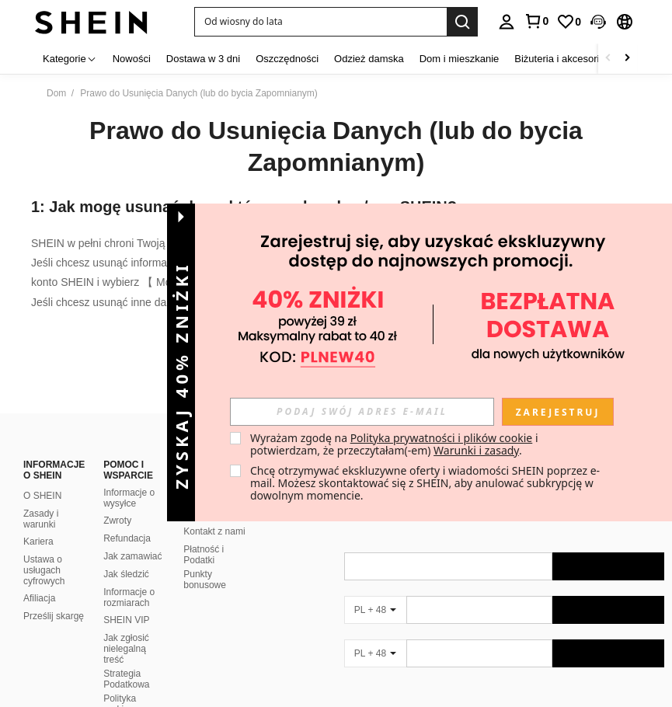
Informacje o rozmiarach (129, 579)
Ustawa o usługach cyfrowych (43, 551)
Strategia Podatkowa (126, 660)
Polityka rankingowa (127, 685)
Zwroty (117, 501)
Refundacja (127, 519)
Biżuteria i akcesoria (559, 58)
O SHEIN (42, 477)
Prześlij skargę (53, 597)
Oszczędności (287, 58)
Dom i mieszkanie (460, 58)
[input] (362, 412)
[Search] (462, 22)
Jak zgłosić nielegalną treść (126, 630)
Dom (56, 93)
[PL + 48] (375, 591)
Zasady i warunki (40, 500)
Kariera (38, 522)
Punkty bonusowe (204, 561)
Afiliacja (39, 579)
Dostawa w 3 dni (203, 58)
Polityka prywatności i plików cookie (441, 437)
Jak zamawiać (132, 537)
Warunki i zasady (476, 450)
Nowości (132, 58)
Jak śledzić (126, 555)
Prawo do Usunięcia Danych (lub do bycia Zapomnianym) (336, 147)
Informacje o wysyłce (129, 479)
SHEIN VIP (126, 601)
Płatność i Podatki (203, 536)
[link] (568, 21)
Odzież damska (369, 58)
